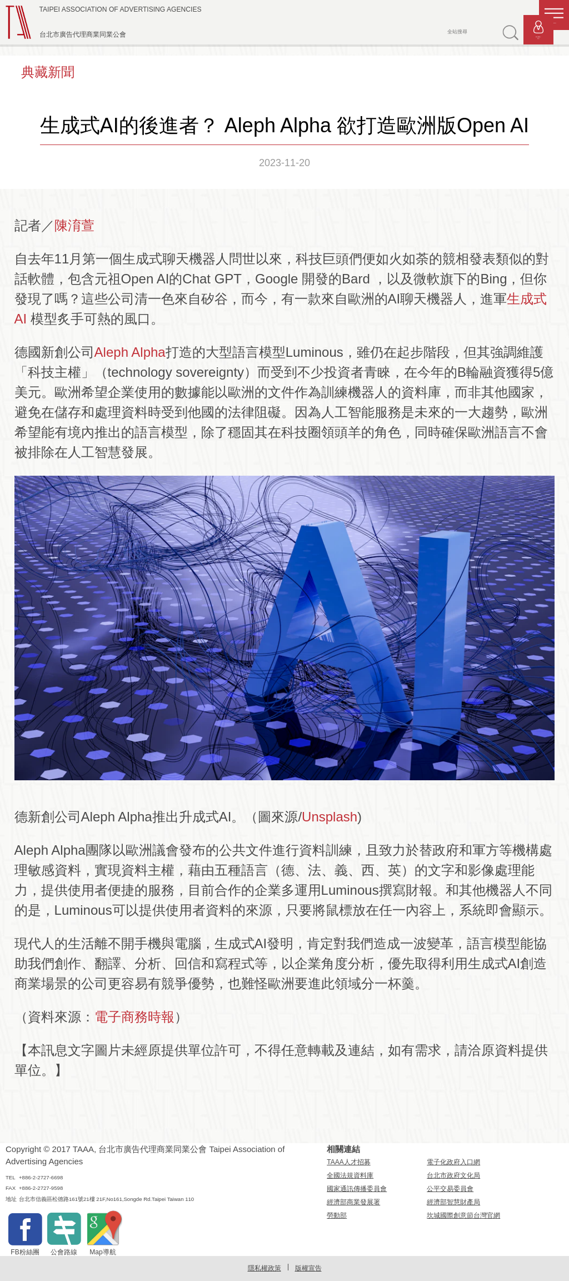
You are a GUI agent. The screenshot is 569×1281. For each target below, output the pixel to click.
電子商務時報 (134, 1016)
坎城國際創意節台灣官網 (463, 1215)
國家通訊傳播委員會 (357, 1189)
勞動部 (337, 1215)
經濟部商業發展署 (353, 1202)
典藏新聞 (47, 71)
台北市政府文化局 (453, 1175)
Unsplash (329, 816)
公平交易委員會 (450, 1189)
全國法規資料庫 (350, 1175)
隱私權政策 (264, 1268)
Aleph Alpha (130, 352)
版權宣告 (308, 1268)
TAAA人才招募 (348, 1162)
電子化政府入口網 (453, 1162)
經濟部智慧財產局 (453, 1202)
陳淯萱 (74, 225)
